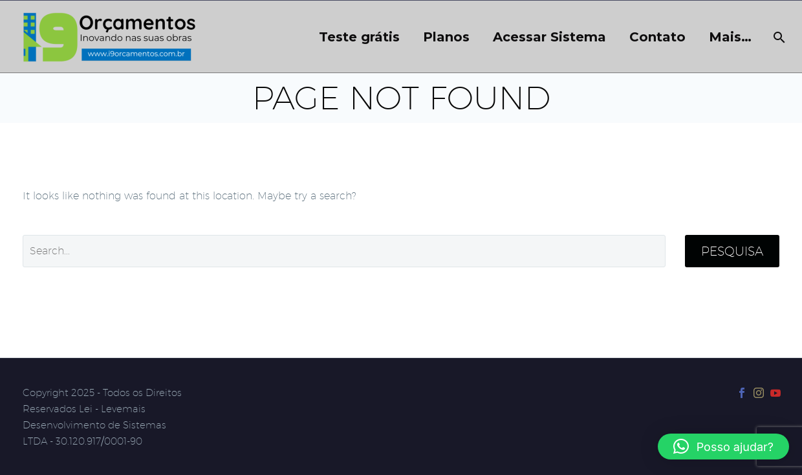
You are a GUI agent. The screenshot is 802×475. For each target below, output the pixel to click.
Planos (446, 37)
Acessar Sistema (549, 37)
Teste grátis (359, 37)
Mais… (730, 37)
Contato (657, 37)
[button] (723, 446)
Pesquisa (732, 251)
